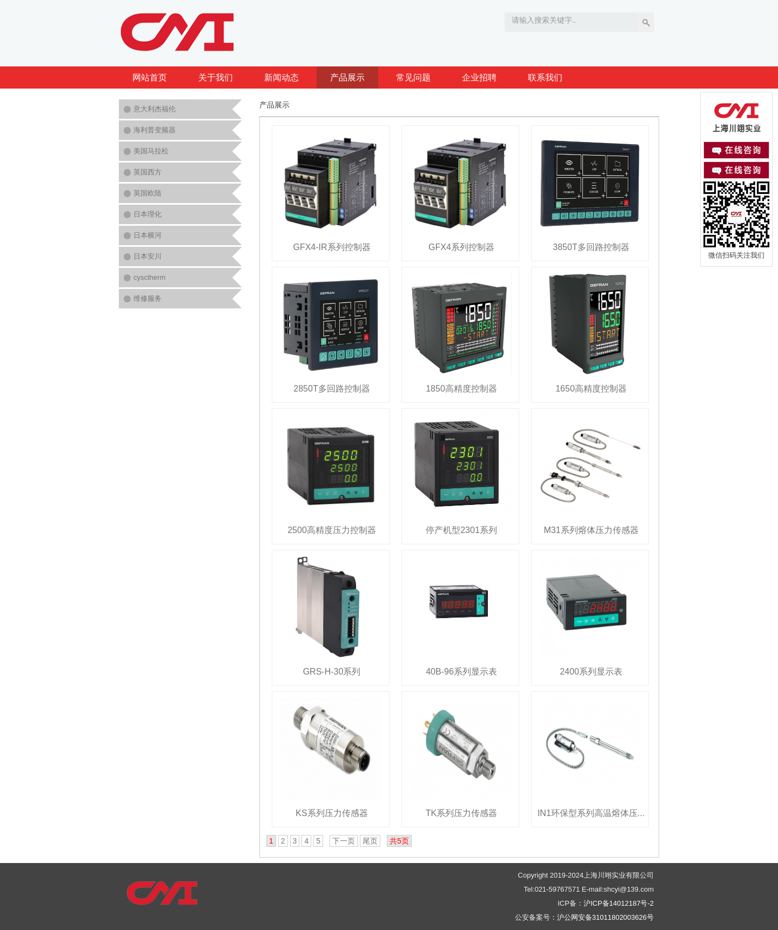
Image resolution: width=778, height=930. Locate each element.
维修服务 (147, 298)
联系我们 (545, 77)
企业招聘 (479, 77)
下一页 (343, 841)
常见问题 (413, 77)
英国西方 (147, 172)
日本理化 (147, 214)
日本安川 (147, 256)
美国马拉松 (151, 151)
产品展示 (347, 77)
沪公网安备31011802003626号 (605, 917)
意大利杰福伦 (154, 109)
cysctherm (149, 277)
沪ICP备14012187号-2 (619, 903)
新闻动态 (281, 77)
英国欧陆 (147, 193)
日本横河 (147, 235)
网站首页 (149, 77)
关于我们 (215, 77)
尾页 (370, 841)
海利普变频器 (154, 130)
